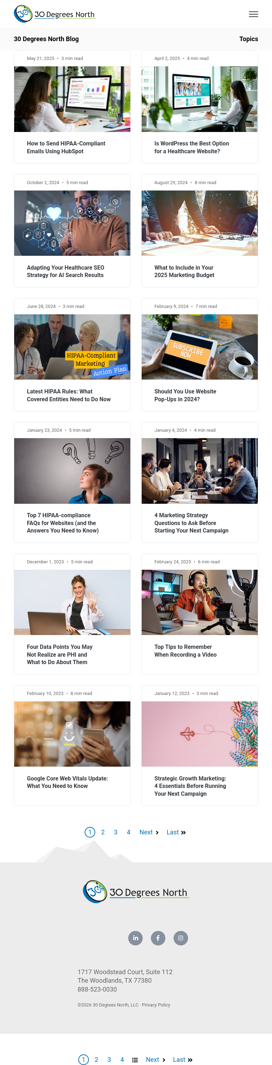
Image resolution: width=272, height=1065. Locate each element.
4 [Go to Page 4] (128, 832)
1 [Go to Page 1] (90, 832)
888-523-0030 (97, 989)
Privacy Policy (156, 1005)
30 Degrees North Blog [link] (46, 39)
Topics (248, 39)
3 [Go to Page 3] (116, 832)
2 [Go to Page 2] (102, 832)
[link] (55, 13)
